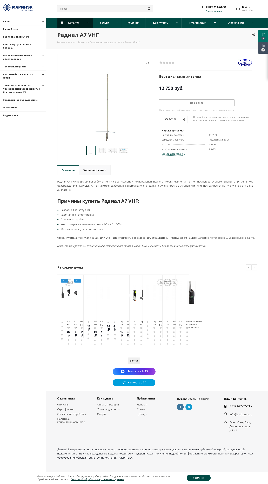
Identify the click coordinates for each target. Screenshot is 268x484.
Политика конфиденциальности (71, 420)
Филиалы (63, 404)
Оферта (101, 414)
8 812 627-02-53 (216, 7)
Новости (142, 404)
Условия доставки (108, 409)
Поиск (134, 360)
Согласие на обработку (71, 414)
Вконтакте (180, 407)
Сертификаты (65, 409)
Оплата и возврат (108, 404)
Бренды (142, 414)
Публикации (146, 398)
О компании (66, 398)
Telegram (188, 407)
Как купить (105, 398)
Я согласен (198, 477)
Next (254, 268)
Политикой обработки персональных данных (97, 479)
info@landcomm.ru (241, 414)
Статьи (141, 409)
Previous (249, 268)
